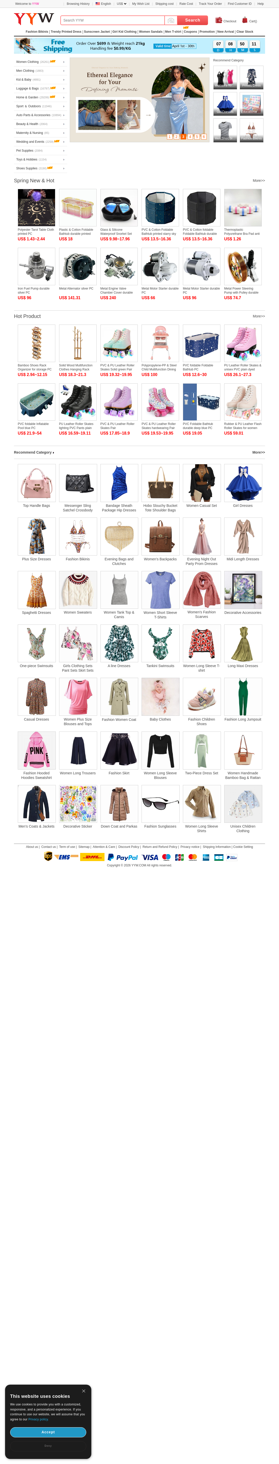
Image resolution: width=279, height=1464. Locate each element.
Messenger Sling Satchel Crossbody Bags (78, 508)
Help (260, 4)
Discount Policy (128, 847)
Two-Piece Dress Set (201, 773)
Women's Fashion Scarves (201, 614)
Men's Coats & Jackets (37, 826)
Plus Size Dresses (36, 559)
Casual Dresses (36, 719)
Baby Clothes (160, 719)
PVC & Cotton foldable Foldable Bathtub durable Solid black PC (200, 234)
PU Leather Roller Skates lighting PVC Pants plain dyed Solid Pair (76, 428)
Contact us (48, 847)
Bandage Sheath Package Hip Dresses (119, 508)
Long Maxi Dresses (243, 666)
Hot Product (27, 316)
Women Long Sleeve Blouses (160, 775)
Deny (48, 1445)
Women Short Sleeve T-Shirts (160, 615)
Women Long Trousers (78, 773)
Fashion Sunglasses (160, 826)
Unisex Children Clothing (242, 828)
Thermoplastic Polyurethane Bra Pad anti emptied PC (242, 234)
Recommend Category (228, 60)
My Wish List (140, 4)
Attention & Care (104, 847)
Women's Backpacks (160, 559)
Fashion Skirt (119, 773)
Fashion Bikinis (78, 559)
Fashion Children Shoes (201, 721)
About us (32, 847)
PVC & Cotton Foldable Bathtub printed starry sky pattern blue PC (159, 234)
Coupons (190, 31)
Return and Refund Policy (160, 847)
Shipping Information (217, 847)
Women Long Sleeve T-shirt (201, 668)
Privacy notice (190, 847)
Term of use (67, 847)
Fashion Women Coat (119, 720)
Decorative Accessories (242, 613)
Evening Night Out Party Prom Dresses (201, 561)
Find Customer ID (240, 4)
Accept (48, 1432)
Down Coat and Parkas (119, 826)
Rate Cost (186, 4)
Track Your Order (210, 4)
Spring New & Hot (34, 180)
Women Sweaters (78, 612)
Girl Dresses (243, 506)
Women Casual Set (201, 506)
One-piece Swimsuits (36, 666)
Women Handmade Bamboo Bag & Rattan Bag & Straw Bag (242, 775)
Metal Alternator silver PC (76, 288)
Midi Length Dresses (243, 559)
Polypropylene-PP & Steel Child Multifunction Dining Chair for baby (159, 369)
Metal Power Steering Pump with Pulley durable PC (241, 292)
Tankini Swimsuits (160, 666)
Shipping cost (164, 4)
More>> (259, 180)
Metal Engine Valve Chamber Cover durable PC (116, 292)
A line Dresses (119, 666)
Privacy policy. (38, 1419)
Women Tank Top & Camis (119, 614)
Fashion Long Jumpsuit (242, 719)
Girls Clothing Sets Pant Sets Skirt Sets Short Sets (78, 668)
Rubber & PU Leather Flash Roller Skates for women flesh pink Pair (242, 428)
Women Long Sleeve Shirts (201, 828)
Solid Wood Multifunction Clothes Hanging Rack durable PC (76, 369)
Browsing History (78, 4)
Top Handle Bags (36, 506)
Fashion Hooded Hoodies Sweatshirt (36, 775)
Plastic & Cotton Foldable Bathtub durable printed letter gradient (76, 234)
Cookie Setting (243, 847)
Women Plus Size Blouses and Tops (78, 721)
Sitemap (84, 847)
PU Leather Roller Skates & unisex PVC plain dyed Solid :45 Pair (242, 369)
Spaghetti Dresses (36, 613)
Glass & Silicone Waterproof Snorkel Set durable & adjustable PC (116, 234)
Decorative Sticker (77, 826)
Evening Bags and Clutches (119, 561)
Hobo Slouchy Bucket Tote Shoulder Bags (160, 508)
